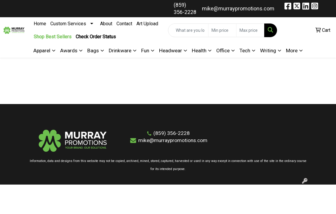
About (106, 23)
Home (40, 23)
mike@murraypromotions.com (238, 8)
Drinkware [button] (120, 51)
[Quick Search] (188, 30)
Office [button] (223, 51)
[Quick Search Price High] (250, 30)
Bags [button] (93, 51)
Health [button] (199, 51)
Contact (124, 23)
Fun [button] (145, 51)
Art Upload (147, 23)
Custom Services (68, 23)
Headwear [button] (170, 51)
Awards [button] (68, 51)
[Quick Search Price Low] (222, 30)
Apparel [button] (41, 51)
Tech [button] (244, 51)
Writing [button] (268, 51)
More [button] (292, 51)
